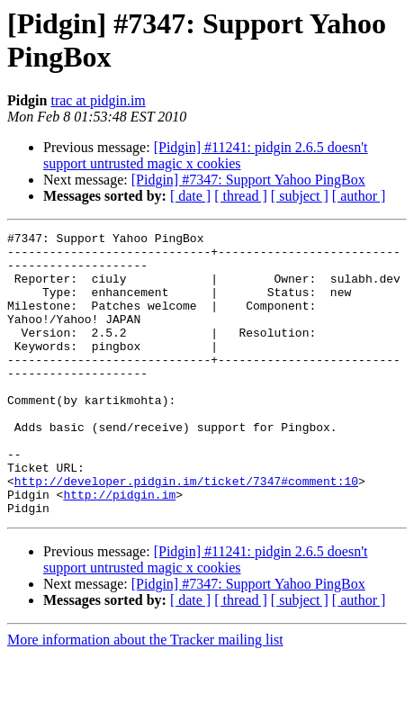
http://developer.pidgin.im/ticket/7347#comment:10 (186, 532)
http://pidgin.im (119, 548)
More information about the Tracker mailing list (145, 696)
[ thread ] (240, 195)
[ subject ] (299, 195)
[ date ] (190, 195)
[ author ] (359, 195)
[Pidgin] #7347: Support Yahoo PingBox (248, 179)
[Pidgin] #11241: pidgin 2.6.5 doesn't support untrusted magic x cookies (205, 155)
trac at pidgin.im (97, 100)
